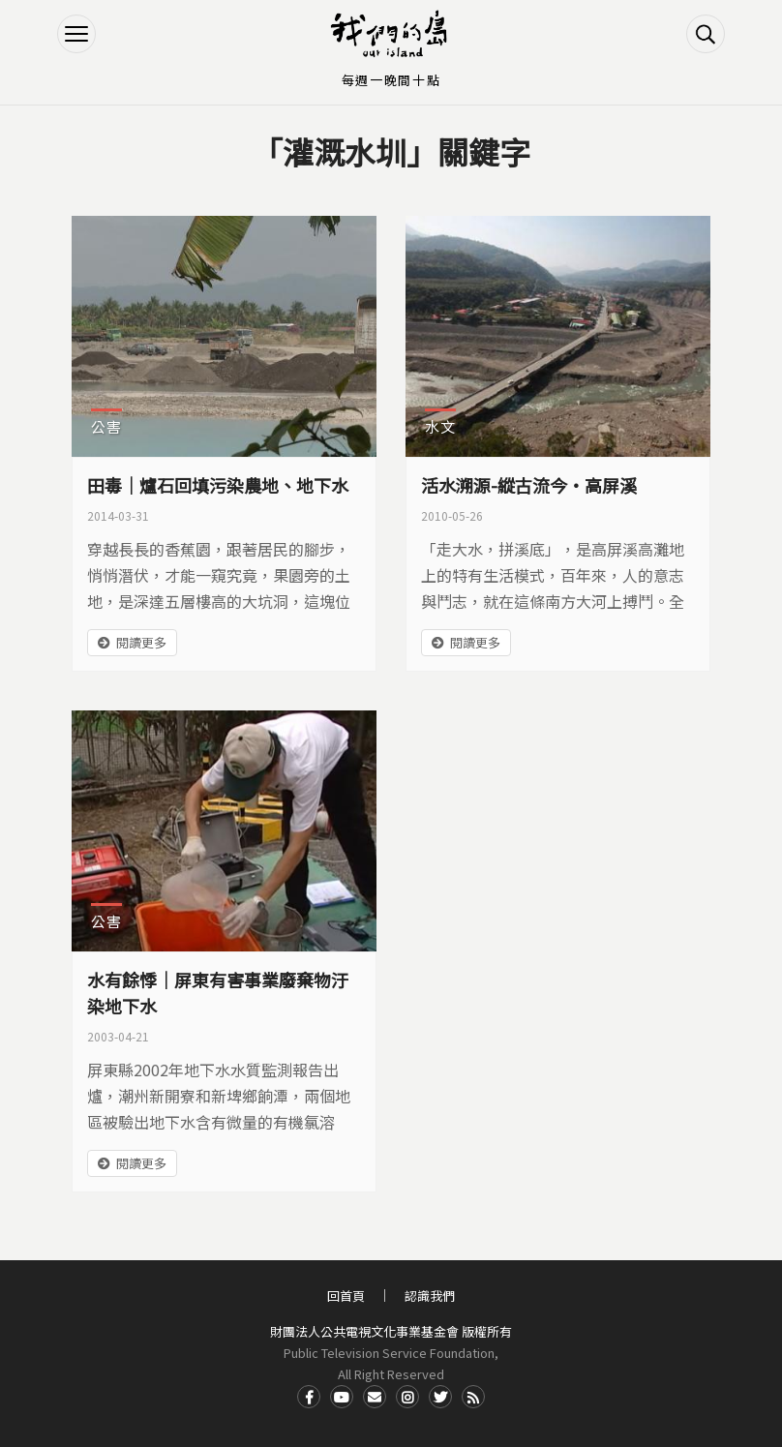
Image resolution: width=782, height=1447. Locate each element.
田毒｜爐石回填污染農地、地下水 (217, 484)
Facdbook (308, 1396)
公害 (106, 426)
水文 (440, 426)
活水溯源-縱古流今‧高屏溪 (529, 484)
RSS (473, 1396)
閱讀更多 (141, 642)
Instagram (407, 1396)
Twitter (440, 1396)
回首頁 (346, 1295)
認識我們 (430, 1295)
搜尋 (705, 34)
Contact (374, 1396)
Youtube (341, 1396)
